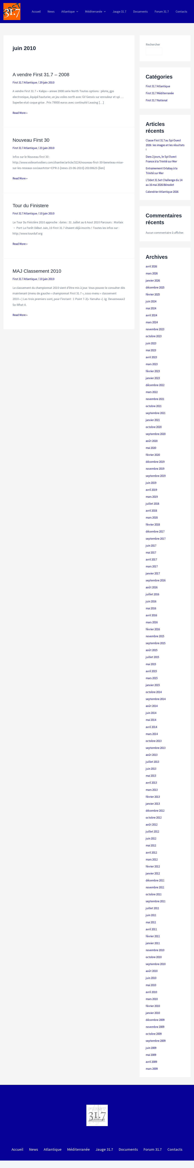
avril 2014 (152, 719)
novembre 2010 (155, 938)
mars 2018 (152, 512)
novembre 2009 (155, 1014)
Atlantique (54, 1136)
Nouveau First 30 (32, 140)
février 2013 (153, 787)
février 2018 (153, 519)
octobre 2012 (154, 808)
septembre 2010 (156, 952)
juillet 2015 (152, 650)
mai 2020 (151, 444)
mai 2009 (151, 1042)
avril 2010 (152, 980)
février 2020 (153, 451)
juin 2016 (151, 595)
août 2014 (152, 698)
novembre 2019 (155, 464)
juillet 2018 (152, 499)
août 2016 (152, 581)
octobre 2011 (154, 883)
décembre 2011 (155, 870)
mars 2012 (152, 849)
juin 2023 (151, 341)
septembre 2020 (156, 430)
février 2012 (153, 856)
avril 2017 (152, 554)
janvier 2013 (153, 794)
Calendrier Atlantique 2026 (162, 190)
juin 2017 (151, 540)
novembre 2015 (155, 629)
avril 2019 (152, 485)
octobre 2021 (154, 402)
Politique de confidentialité (97, 1158)
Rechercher (153, 44)
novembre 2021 (155, 396)
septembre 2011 (156, 890)
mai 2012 (151, 835)
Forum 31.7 (149, 1136)
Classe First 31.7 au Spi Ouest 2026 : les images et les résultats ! (164, 144)
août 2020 (152, 437)
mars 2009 (152, 1055)
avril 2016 (152, 609)
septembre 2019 (156, 471)
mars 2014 (152, 725)
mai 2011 (151, 911)
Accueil (22, 1136)
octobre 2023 (154, 334)
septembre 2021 (156, 409)
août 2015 (152, 643)
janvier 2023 (153, 375)
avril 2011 (152, 918)
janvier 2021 (153, 416)
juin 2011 (151, 904)
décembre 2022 (155, 382)
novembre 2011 (155, 877)
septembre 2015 (156, 636)
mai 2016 (151, 602)
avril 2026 (152, 265)
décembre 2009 (155, 1007)
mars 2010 (152, 987)
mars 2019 (152, 492)
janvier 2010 (153, 1000)
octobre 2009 (154, 1021)
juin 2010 (151, 966)
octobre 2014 (154, 684)
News (36, 1136)
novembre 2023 (155, 327)
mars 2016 (152, 616)
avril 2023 (152, 354)
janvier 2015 (153, 677)
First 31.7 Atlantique (25, 82)
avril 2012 (152, 842)
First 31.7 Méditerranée (160, 93)
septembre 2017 (156, 533)
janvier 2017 (153, 567)
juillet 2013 (152, 753)
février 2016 (153, 622)
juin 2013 (151, 760)
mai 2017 (151, 547)
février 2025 (153, 292)
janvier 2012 (153, 863)
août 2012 (152, 815)
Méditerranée (78, 1136)
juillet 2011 (152, 897)
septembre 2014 (156, 691)
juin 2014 (151, 705)
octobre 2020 (154, 423)
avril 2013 (152, 773)
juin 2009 (151, 1035)
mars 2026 (152, 272)
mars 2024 (152, 320)
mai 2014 (151, 712)
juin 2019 (151, 478)
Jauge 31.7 (103, 1136)
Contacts (170, 1136)
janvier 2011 (153, 932)
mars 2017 (152, 561)
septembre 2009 (156, 1028)
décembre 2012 (155, 801)
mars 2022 (152, 389)
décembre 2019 (155, 457)
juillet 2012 (152, 822)
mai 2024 (151, 306)
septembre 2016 (156, 574)
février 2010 (153, 993)
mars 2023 (152, 361)
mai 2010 (151, 973)
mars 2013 (152, 780)
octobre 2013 (154, 732)
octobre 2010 (154, 945)
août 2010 (152, 959)
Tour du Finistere (31, 205)
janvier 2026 (153, 279)
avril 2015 (152, 664)
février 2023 (153, 368)
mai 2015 (151, 657)
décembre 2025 (155, 286)
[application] (80, 11)
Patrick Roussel (183, 1158)
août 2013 (152, 746)
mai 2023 (151, 347)
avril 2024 (152, 313)
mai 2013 (151, 767)
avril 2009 (152, 1048)
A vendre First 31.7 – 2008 (42, 74)
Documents (126, 1136)
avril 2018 (152, 506)
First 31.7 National (157, 100)
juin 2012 (151, 828)
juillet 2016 (152, 588)
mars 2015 (152, 670)
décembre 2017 (155, 526)
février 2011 (153, 925)
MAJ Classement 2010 (38, 271)
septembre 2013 (156, 739)
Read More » (21, 113)
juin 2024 (151, 299)
